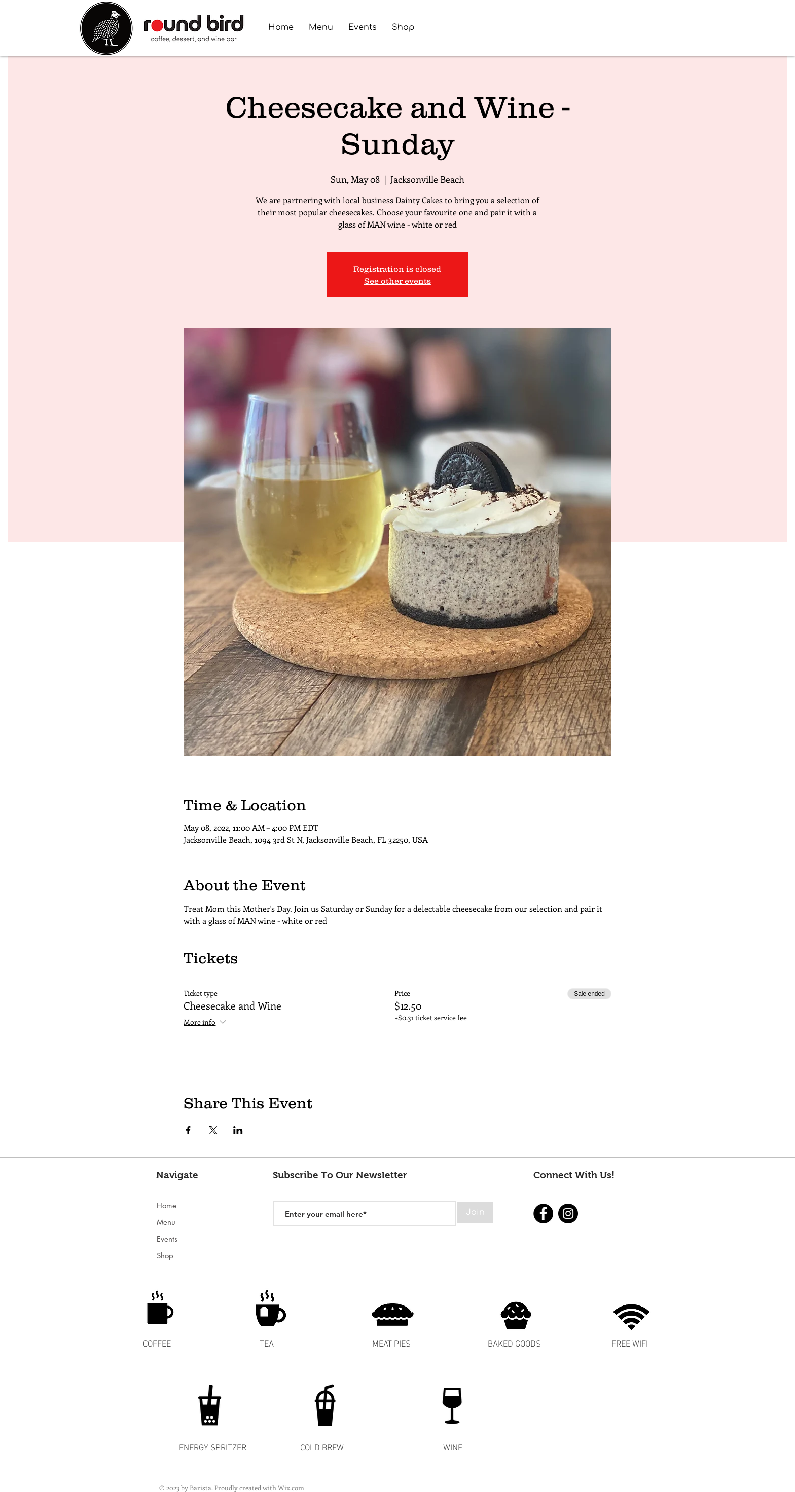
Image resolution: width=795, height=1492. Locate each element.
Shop (165, 1255)
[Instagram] (568, 1213)
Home (166, 1205)
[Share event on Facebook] (188, 1130)
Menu (166, 1222)
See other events (397, 280)
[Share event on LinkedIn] (238, 1130)
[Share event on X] (213, 1130)
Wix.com (291, 1487)
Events (167, 1239)
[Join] (475, 1212)
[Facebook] (543, 1213)
